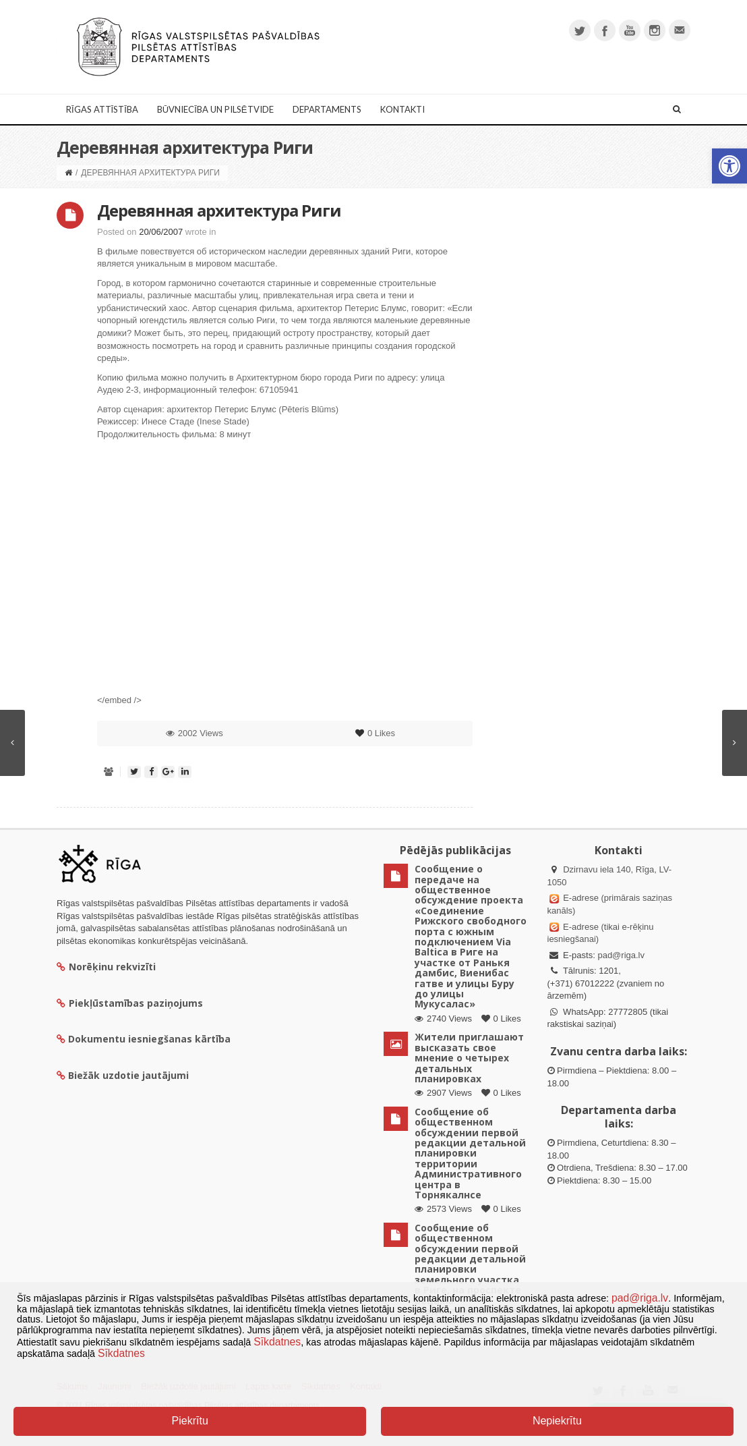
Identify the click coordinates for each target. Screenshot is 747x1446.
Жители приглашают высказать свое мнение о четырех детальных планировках (469, 1057)
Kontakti (402, 109)
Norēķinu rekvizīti (106, 966)
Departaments (327, 109)
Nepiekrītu (557, 1420)
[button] (729, 166)
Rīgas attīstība (102, 109)
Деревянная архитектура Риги (219, 210)
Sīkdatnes (277, 1341)
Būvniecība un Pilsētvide (215, 109)
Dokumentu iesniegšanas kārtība (149, 1038)
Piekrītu (190, 1420)
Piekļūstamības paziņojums (130, 1003)
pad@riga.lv (621, 955)
